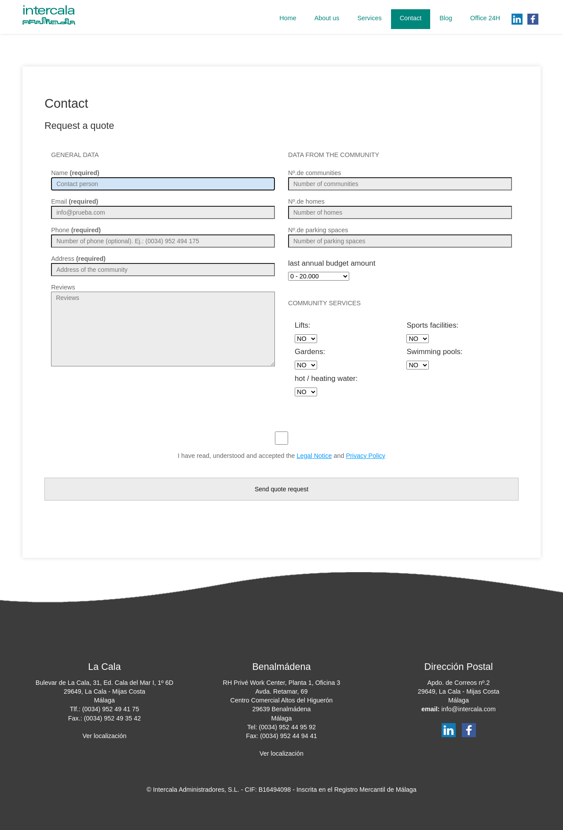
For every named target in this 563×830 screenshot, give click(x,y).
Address (78, 258)
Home (287, 18)
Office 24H (485, 18)
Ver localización (104, 735)
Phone (76, 230)
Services (369, 18)
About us (327, 18)
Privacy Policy (365, 455)
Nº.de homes (306, 201)
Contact (411, 18)
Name (75, 172)
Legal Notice (314, 455)
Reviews (63, 287)
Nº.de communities (314, 172)
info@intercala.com (468, 709)
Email (74, 201)
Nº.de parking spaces (318, 230)
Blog (445, 18)
